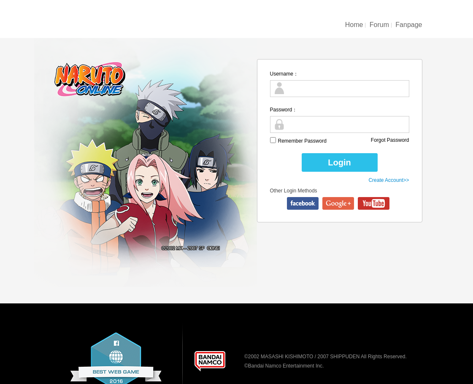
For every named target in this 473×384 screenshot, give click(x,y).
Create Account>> (388, 180)
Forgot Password (390, 140)
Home (354, 24)
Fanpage (408, 24)
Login (339, 162)
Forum (379, 24)
